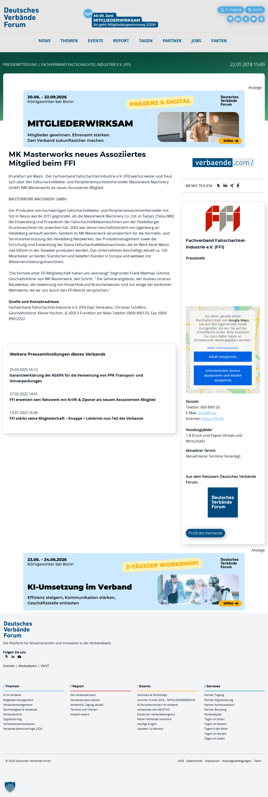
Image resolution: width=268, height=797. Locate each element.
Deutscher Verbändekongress (156, 714)
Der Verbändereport (83, 695)
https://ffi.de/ (213, 418)
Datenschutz (194, 761)
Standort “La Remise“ (150, 728)
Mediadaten (27, 666)
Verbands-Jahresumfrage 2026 (22, 728)
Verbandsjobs (213, 714)
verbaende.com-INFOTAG (153, 709)
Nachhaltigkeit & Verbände (20, 709)
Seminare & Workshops (152, 695)
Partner (172, 41)
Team (257, 761)
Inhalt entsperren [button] (222, 357)
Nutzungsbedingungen (236, 761)
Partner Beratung (215, 709)
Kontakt (9, 666)
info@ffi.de (207, 412)
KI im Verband (12, 695)
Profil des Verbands (205, 533)
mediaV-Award (79, 714)
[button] (10, 787)
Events (95, 41)
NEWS (44, 41)
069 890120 (210, 407)
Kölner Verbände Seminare (154, 719)
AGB (181, 761)
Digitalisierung (12, 719)
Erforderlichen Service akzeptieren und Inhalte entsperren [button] (223, 375)
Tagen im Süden (214, 738)
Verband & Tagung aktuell (86, 704)
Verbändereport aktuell (85, 700)
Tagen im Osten (214, 719)
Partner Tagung (214, 695)
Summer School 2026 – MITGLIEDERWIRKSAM (166, 700)
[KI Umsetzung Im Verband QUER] (134, 555)
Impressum (212, 761)
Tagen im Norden (215, 733)
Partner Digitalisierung (218, 700)
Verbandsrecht (12, 714)
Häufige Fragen (147, 724)
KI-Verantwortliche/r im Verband (157, 704)
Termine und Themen (84, 709)
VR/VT (45, 666)
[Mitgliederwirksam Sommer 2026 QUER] (134, 93)
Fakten (219, 41)
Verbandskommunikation (19, 724)
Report (121, 41)
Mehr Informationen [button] (222, 348)
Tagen (146, 41)
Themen (69, 41)
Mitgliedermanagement (18, 700)
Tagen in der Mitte (216, 728)
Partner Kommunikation (219, 704)
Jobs (196, 41)
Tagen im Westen (215, 724)
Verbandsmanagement (17, 704)
